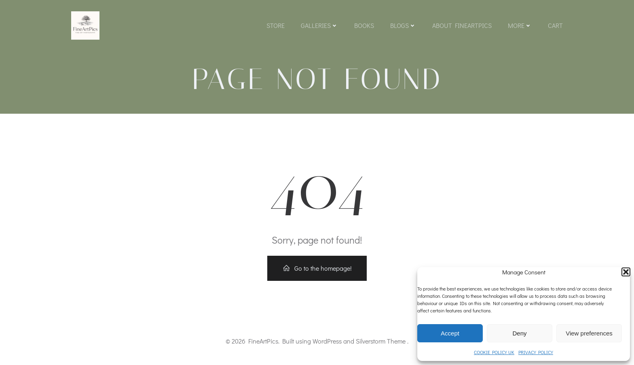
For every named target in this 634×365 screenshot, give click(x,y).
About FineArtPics (462, 25)
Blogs (403, 25)
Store (275, 25)
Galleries (319, 25)
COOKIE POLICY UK (494, 352)
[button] (626, 272)
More (520, 25)
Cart (555, 25)
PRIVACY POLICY (535, 352)
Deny (519, 333)
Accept (450, 333)
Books (364, 25)
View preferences (589, 333)
